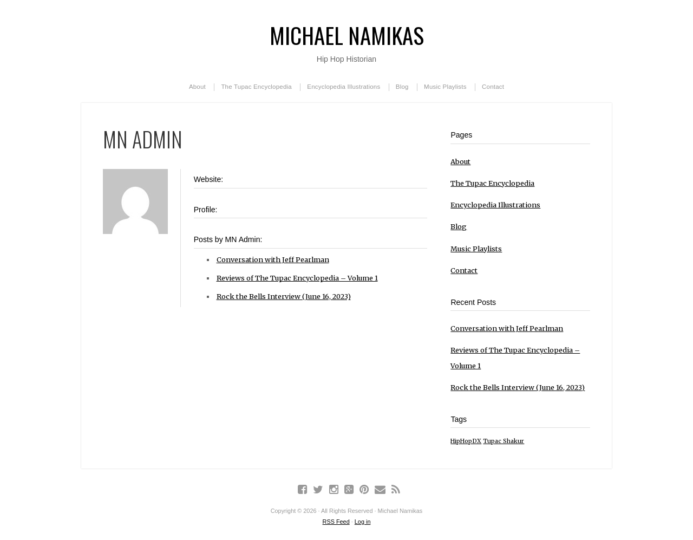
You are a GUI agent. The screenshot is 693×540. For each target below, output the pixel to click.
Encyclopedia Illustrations (343, 86)
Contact (493, 86)
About (197, 86)
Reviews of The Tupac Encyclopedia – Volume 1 (297, 278)
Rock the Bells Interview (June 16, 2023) (284, 296)
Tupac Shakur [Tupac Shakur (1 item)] (503, 441)
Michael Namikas (347, 34)
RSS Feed (336, 521)
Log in (363, 521)
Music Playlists (445, 86)
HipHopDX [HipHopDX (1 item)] (465, 441)
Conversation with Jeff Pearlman (273, 259)
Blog (402, 86)
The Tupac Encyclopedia (256, 86)
